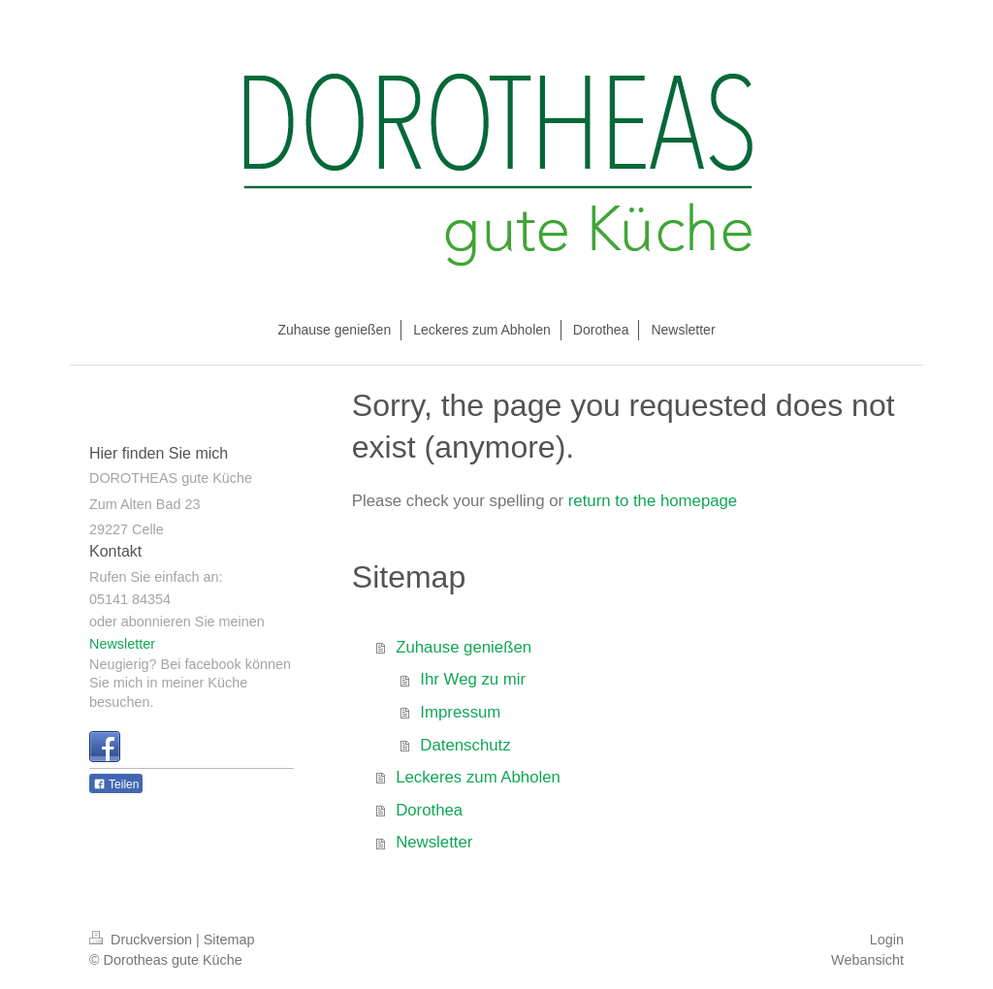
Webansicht (867, 960)
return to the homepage (652, 501)
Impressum (460, 712)
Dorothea (429, 810)
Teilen (116, 784)
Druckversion (142, 939)
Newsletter (434, 842)
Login (887, 939)
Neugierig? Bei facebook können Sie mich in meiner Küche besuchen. (190, 683)
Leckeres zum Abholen (478, 777)
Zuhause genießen (463, 647)
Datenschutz (465, 745)
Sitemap (229, 939)
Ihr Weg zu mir (473, 679)
